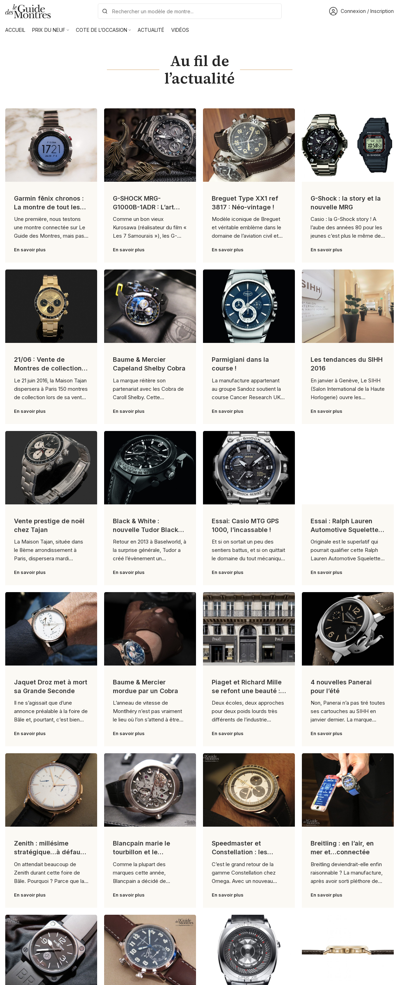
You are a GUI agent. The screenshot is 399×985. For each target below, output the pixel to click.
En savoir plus (30, 249)
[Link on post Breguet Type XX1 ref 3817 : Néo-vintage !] (249, 145)
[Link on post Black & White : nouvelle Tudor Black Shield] (150, 467)
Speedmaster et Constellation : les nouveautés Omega (242, 852)
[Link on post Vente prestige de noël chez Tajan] (51, 467)
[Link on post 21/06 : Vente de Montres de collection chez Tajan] (51, 306)
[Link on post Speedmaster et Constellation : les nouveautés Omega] (249, 790)
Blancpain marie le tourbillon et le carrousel (141, 852)
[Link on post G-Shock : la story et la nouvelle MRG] (348, 145)
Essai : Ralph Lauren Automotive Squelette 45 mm (344, 529)
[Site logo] (28, 10)
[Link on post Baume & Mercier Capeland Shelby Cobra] (150, 306)
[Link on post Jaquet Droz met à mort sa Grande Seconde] (51, 629)
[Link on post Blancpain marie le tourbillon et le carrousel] (150, 790)
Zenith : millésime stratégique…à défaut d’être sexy (48, 852)
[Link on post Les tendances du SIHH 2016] (348, 306)
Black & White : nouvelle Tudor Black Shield (145, 529)
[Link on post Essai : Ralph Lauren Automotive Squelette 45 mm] (348, 467)
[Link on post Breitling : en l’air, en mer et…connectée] (348, 790)
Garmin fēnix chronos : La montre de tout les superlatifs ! (49, 207)
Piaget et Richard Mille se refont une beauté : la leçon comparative (247, 690)
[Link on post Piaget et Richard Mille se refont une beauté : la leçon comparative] (249, 629)
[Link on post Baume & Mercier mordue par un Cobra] (150, 629)
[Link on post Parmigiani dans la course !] (249, 306)
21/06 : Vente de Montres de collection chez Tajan (48, 368)
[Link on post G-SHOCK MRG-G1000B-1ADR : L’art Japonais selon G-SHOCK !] (150, 145)
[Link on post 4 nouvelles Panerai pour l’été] (348, 629)
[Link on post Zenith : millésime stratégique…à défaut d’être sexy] (51, 790)
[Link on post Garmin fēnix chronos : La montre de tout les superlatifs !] (51, 145)
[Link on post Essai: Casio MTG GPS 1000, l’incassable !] (249, 467)
